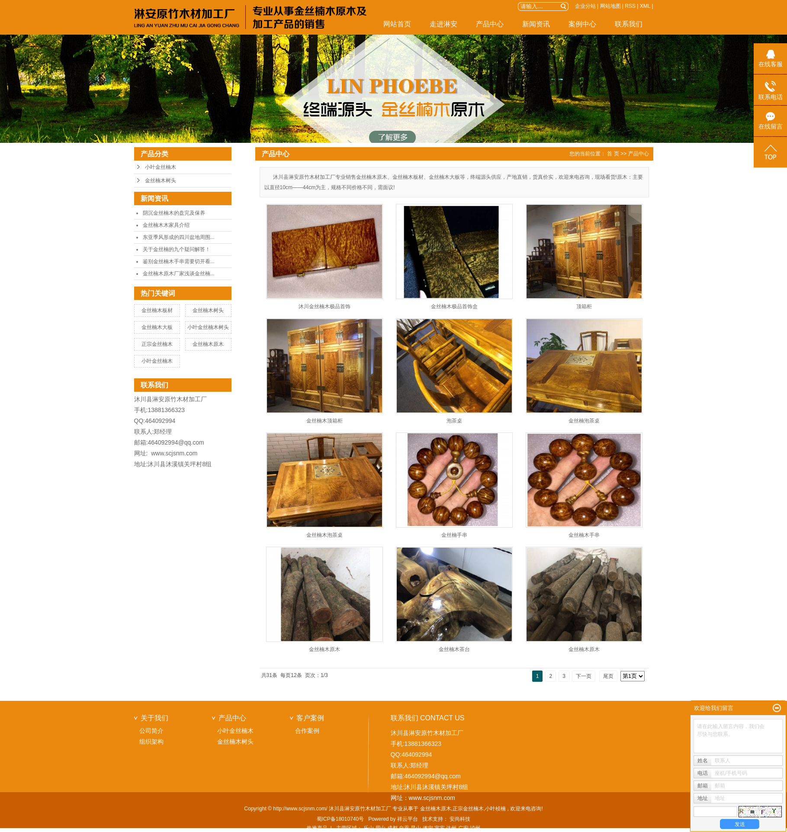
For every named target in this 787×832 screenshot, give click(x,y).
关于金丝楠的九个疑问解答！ (176, 249)
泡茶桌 (454, 421)
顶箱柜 (584, 306)
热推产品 (317, 828)
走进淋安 (443, 24)
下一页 (583, 676)
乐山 (368, 828)
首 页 (613, 154)
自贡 (404, 828)
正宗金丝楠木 (157, 344)
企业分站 (585, 6)
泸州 (475, 828)
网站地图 (610, 6)
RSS (630, 6)
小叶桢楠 (495, 809)
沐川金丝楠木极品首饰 (324, 306)
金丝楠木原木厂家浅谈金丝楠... (179, 274)
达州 (451, 828)
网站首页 (397, 24)
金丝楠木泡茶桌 (324, 535)
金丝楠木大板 (157, 327)
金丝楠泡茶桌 (584, 421)
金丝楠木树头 (160, 180)
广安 (463, 828)
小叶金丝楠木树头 (208, 327)
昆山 (416, 828)
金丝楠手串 (454, 535)
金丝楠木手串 (584, 535)
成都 (392, 828)
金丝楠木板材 (157, 310)
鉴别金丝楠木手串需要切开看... (179, 261)
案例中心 (582, 24)
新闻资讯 (536, 24)
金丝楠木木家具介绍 (166, 225)
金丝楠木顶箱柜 (324, 421)
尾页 (608, 676)
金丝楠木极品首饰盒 (454, 306)
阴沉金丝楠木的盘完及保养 (174, 213)
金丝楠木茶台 (454, 649)
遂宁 (428, 828)
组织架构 (151, 741)
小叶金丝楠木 (160, 167)
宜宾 (439, 828)
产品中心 (490, 24)
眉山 (380, 828)
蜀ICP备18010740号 (340, 819)
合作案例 (307, 730)
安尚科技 (460, 819)
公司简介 (151, 730)
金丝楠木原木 (208, 344)
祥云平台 (407, 819)
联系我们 (628, 24)
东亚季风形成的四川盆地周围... (179, 237)
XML (645, 6)
